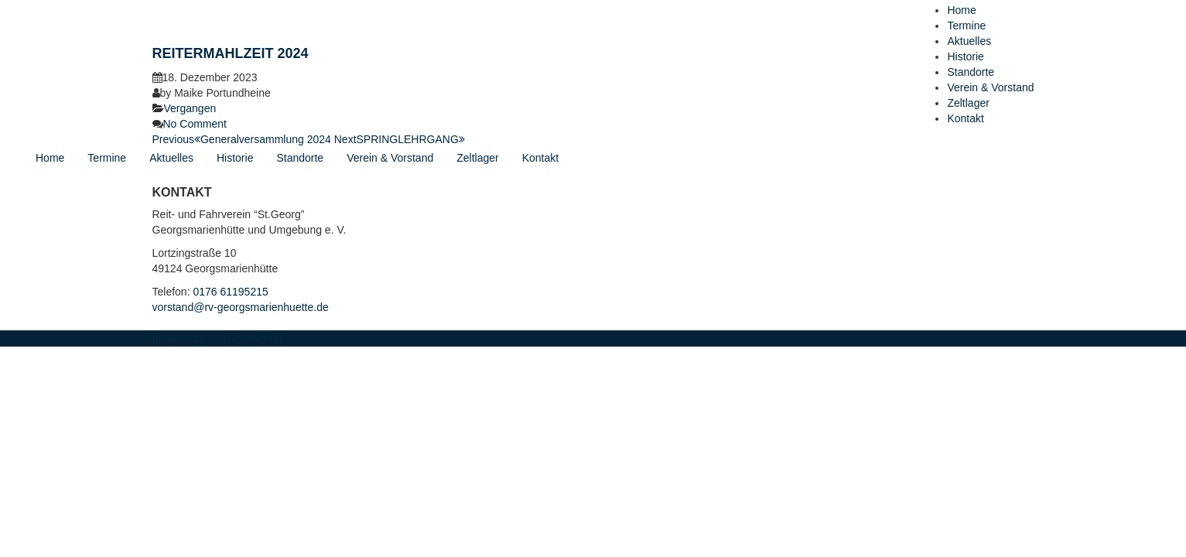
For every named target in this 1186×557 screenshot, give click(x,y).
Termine (966, 25)
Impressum (179, 339)
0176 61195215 (230, 291)
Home (961, 10)
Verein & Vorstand (990, 87)
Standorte (970, 72)
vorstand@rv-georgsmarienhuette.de (240, 307)
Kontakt (965, 118)
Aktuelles (969, 41)
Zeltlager (968, 103)
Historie (965, 56)
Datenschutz (254, 339)
